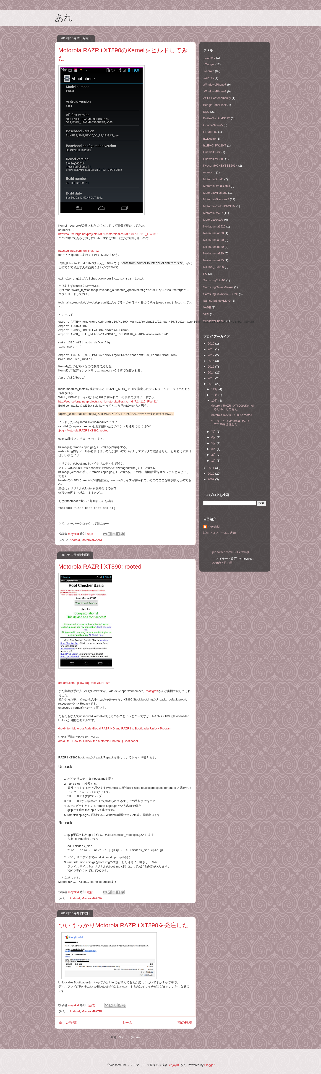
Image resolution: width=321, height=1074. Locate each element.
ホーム (127, 1022)
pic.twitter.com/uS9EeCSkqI (230, 552)
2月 (214, 454)
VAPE (207, 307)
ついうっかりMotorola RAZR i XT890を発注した (123, 925)
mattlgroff (152, 691)
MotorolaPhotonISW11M (219, 206)
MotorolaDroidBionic (216, 186)
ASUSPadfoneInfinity (217, 98)
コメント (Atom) (129, 1037)
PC (205, 273)
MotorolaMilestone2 (216, 199)
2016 (211, 361)
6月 (214, 437)
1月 (214, 460)
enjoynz (174, 1065)
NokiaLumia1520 (214, 226)
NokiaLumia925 (213, 260)
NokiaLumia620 (213, 233)
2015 (211, 366)
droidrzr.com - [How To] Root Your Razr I (84, 683)
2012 (211, 384)
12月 (214, 389)
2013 (211, 378)
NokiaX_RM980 (213, 267)
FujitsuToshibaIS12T (216, 118)
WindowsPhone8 (214, 321)
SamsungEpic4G (214, 280)
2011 (211, 468)
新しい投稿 (67, 1022)
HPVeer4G (210, 131)
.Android (74, 540)
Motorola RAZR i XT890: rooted (99, 566)
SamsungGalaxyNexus (218, 287)
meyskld (214, 526)
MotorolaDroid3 (213, 179)
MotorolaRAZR (213, 213)
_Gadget (209, 64)
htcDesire (209, 138)
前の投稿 (184, 1022)
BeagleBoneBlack (215, 105)
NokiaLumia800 (213, 240)
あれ (64, 18)
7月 (214, 431)
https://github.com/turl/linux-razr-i (80, 250)
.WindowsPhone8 (214, 91)
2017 (211, 355)
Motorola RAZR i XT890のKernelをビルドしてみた (232, 407)
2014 (211, 372)
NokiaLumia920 (213, 253)
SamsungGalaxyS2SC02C (220, 294)
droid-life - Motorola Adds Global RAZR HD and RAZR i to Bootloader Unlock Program (115, 728)
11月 (214, 395)
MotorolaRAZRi (91, 540)
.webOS (208, 78)
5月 (214, 443)
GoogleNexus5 (213, 125)
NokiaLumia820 (213, 246)
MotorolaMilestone (215, 192)
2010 (211, 473)
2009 (211, 479)
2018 (211, 349)
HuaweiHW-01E (213, 159)
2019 (211, 343)
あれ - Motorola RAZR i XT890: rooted (83, 430)
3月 (214, 449)
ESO (206, 111)
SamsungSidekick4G (217, 300)
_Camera (209, 57)
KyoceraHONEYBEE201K (220, 165)
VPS (206, 314)
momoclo (209, 172)
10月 (214, 400)
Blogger (209, 1065)
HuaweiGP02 (212, 152)
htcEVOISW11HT (214, 145)
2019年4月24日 (222, 562)
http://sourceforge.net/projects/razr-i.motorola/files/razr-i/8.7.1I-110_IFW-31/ (108, 234)
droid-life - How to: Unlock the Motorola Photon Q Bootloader (98, 741)
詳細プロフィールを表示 (219, 533)
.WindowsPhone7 (214, 84)
